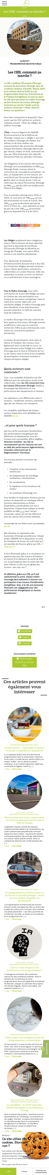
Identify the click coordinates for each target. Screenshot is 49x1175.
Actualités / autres (24, 812)
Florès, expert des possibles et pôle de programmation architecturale (24, 1039)
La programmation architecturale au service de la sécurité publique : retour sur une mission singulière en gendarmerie (24, 896)
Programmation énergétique (25, 1102)
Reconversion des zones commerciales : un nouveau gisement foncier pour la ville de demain (24, 820)
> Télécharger (16, 769)
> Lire (6, 769)
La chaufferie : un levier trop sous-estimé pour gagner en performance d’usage (24, 1108)
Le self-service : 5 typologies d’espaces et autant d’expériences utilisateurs (24, 749)
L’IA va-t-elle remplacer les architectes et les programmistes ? (24, 969)
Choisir (24, 1171)
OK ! (8, 1171)
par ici (15, 415)
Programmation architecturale (25, 64)
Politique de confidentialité (41, 1171)
